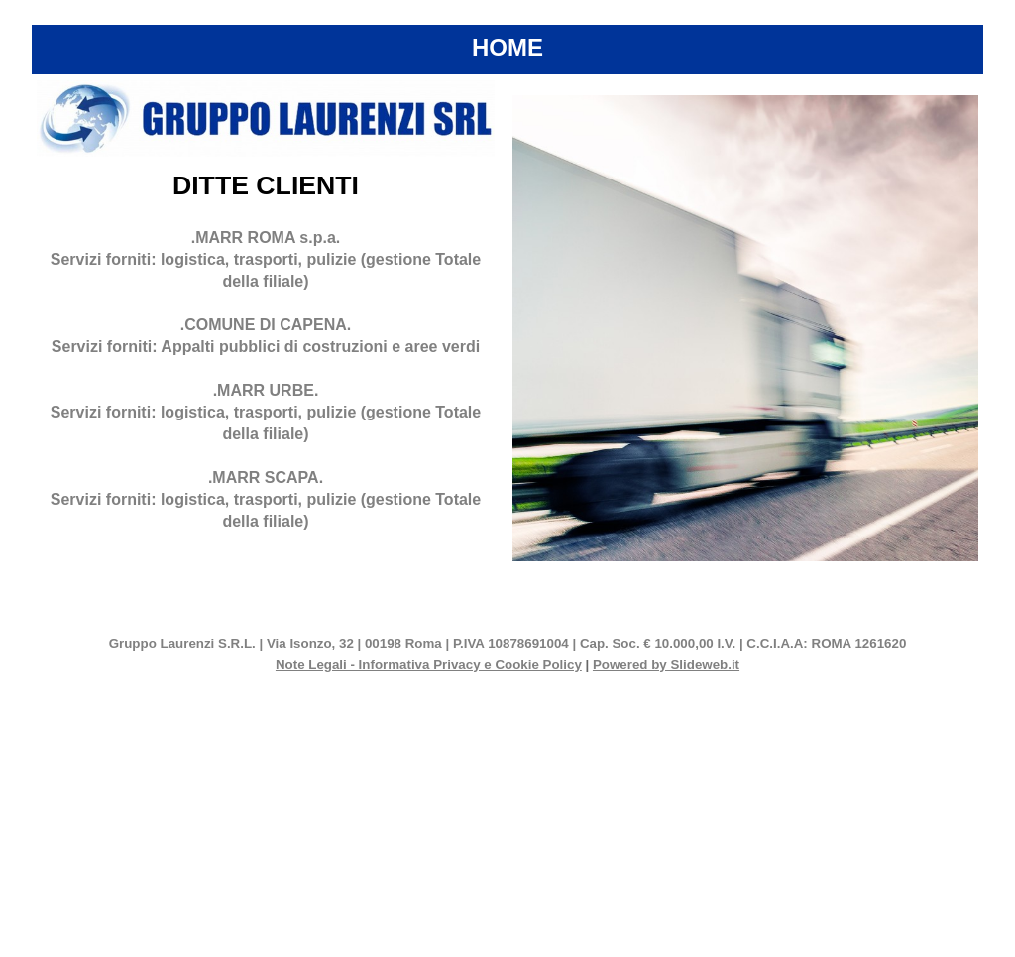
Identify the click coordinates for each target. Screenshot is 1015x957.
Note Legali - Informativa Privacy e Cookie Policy (429, 665)
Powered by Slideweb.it (666, 665)
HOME (507, 47)
